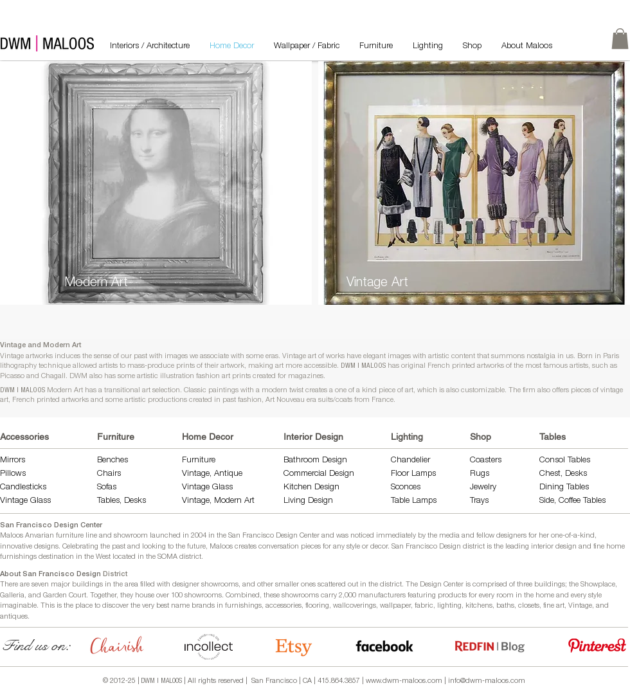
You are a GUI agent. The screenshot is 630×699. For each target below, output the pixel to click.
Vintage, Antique (212, 474)
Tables (552, 436)
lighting (449, 606)
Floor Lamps (413, 474)
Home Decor (207, 436)
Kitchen (299, 488)
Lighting (407, 436)
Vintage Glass (25, 501)
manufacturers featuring (397, 595)
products (452, 595)
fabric (424, 606)
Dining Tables (564, 488)
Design (326, 488)
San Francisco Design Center (51, 525)
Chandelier (410, 461)
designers (511, 536)
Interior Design (313, 436)
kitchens (478, 606)
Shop (480, 436)
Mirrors (12, 461)
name (180, 606)
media (449, 536)
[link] (620, 38)
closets (528, 606)
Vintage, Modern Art (218, 501)
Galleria (12, 595)
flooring (317, 606)
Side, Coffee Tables (573, 501)
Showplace (597, 584)
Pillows (13, 474)
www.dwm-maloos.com (404, 681)
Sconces (405, 488)
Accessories (24, 436)
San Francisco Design (426, 546)
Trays (479, 501)
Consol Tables (564, 461)
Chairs (109, 474)
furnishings (243, 606)
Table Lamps (414, 501)
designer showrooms (205, 584)
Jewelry (483, 488)
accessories (284, 606)
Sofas (106, 488)
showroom (131, 536)
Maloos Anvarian (27, 536)
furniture (70, 536)
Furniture (115, 436)
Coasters (485, 461)
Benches (112, 461)
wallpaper (395, 606)
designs (46, 546)
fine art (553, 606)
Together (103, 595)
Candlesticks (23, 488)
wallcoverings (354, 606)
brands (203, 606)
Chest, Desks (563, 474)
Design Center (442, 584)
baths (505, 606)
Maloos (221, 546)
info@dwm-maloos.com (486, 681)
